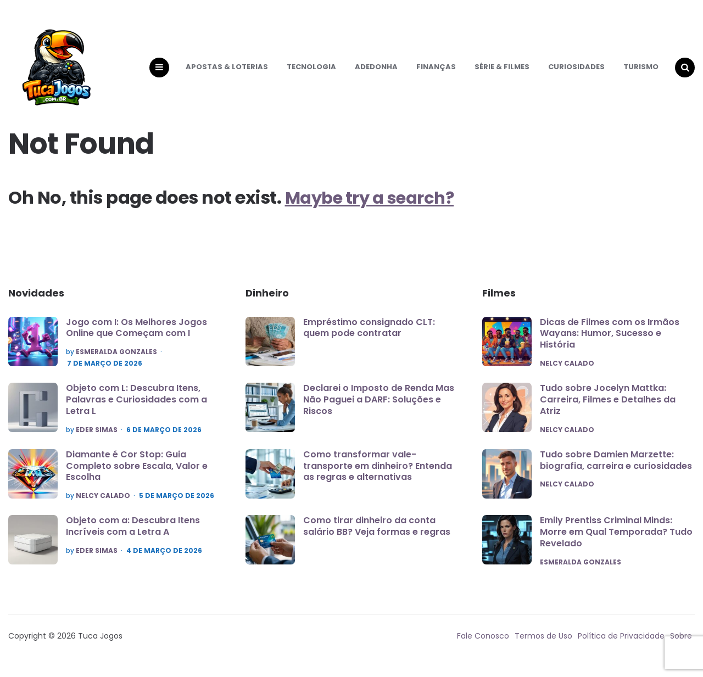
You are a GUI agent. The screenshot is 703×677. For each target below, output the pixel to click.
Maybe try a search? (374, 207)
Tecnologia (311, 71)
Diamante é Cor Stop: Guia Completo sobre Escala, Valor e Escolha (137, 476)
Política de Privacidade (621, 646)
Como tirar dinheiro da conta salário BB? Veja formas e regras (376, 536)
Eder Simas (97, 439)
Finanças (436, 71)
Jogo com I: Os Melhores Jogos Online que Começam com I (136, 338)
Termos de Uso (543, 646)
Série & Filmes (502, 71)
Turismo (641, 71)
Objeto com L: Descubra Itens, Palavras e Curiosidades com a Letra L (136, 409)
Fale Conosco (483, 646)
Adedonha (376, 71)
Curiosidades (576, 71)
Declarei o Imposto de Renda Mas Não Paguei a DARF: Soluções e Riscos (378, 409)
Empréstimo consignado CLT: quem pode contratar (369, 338)
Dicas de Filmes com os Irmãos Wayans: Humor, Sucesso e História (609, 343)
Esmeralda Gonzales (116, 361)
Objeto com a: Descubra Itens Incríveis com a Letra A (133, 537)
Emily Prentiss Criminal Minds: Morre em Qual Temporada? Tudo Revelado (616, 543)
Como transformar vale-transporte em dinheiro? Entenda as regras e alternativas (377, 476)
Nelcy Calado (103, 506)
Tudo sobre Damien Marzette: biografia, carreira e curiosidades (616, 470)
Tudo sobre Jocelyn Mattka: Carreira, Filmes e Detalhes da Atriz (608, 410)
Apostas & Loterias (227, 71)
